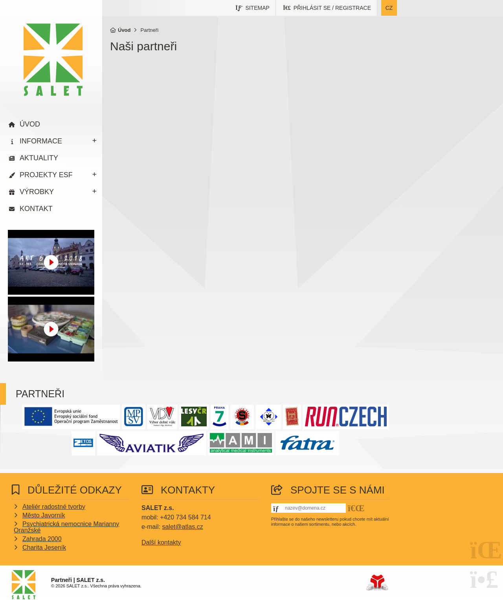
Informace (41, 141)
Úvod (53, 60)
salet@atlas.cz (182, 526)
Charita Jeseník (44, 547)
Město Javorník (43, 515)
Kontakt (36, 209)
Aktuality (39, 158)
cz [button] (389, 8)
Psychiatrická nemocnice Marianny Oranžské (66, 527)
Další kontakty (161, 542)
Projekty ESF (46, 175)
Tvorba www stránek (377, 582)
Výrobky (37, 192)
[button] (327, 8)
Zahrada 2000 (42, 539)
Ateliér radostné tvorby (53, 506)
